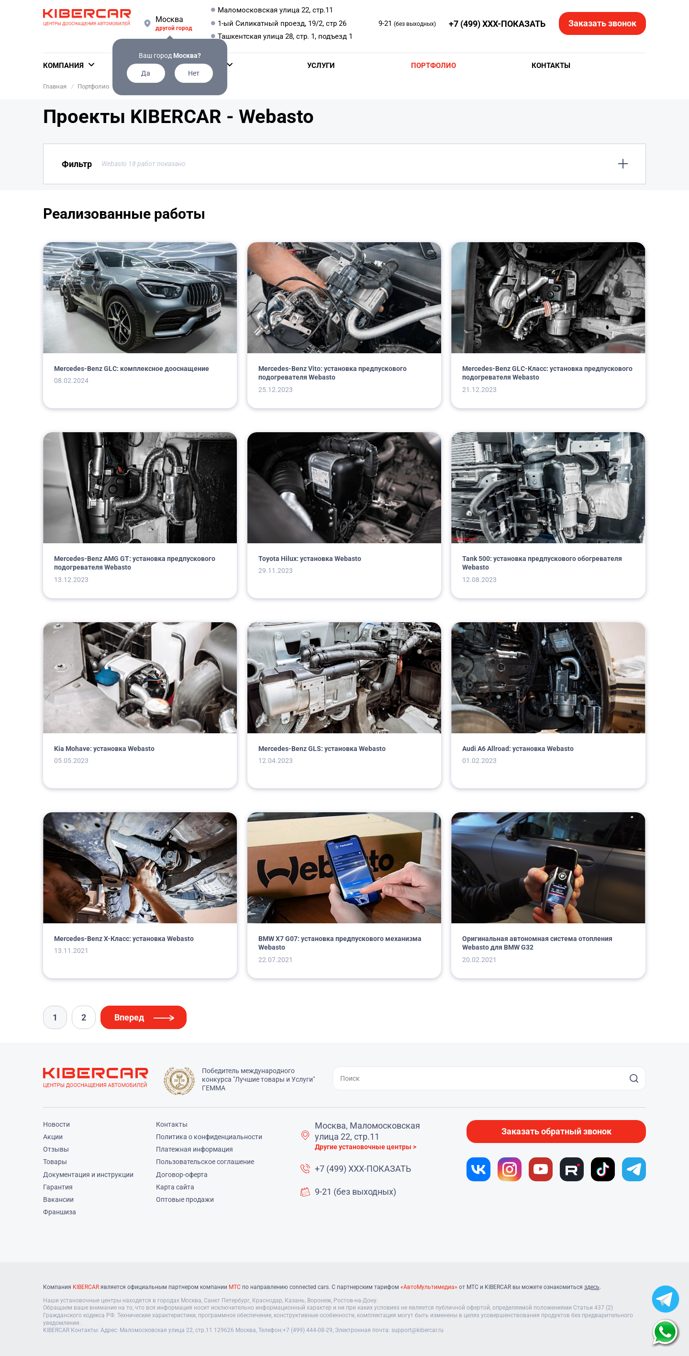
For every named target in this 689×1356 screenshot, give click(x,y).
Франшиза (59, 1212)
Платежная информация (194, 1149)
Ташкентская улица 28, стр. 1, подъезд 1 (285, 36)
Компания (63, 65)
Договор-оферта (182, 1174)
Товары (55, 1161)
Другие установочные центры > (365, 1147)
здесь (592, 1287)
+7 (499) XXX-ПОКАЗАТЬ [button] (497, 24)
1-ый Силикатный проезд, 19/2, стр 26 (282, 23)
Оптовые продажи (185, 1199)
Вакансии (58, 1199)
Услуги (321, 65)
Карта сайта (175, 1187)
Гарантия (58, 1187)
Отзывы (56, 1149)
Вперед (129, 1017)
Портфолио (433, 65)
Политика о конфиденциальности (209, 1137)
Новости (56, 1124)
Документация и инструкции (88, 1174)
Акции (53, 1137)
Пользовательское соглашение (205, 1161)
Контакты (551, 65)
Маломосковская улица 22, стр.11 (275, 10)
